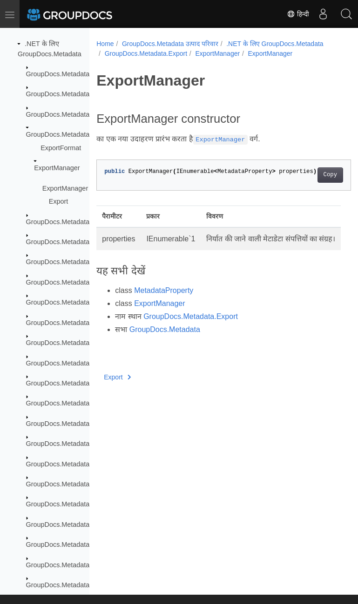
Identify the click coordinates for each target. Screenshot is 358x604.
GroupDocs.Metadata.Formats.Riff (77, 443)
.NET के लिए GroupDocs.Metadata (274, 43)
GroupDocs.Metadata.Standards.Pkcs (82, 585)
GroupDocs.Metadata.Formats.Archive (83, 222)
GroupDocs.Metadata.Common (72, 94)
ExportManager (57, 168)
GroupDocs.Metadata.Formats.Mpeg (80, 403)
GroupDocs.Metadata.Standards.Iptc (80, 565)
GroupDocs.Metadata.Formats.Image (81, 383)
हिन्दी (298, 14)
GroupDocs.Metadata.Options (70, 484)
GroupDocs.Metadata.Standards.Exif (80, 524)
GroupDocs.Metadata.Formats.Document (87, 302)
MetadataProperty (163, 301)
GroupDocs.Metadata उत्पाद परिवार (170, 43)
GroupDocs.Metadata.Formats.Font (78, 363)
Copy (312, 175)
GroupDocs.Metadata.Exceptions (75, 114)
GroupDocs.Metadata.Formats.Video (80, 464)
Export (58, 201)
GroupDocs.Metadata (58, 74)
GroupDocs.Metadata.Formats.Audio (80, 242)
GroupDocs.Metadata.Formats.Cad (78, 282)
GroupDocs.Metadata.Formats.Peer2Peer (88, 423)
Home (105, 43)
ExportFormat (61, 148)
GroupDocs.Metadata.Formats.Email (80, 342)
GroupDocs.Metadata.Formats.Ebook (81, 322)
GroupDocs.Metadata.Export (68, 134)
